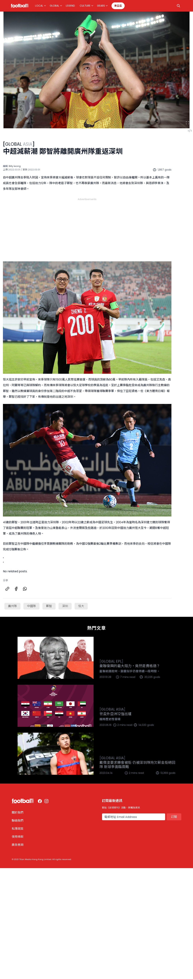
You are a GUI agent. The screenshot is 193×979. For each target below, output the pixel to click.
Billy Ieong (15, 166)
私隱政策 (17, 829)
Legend (70, 6)
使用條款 (17, 837)
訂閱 (174, 817)
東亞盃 (118, 6)
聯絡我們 (17, 820)
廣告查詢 (17, 845)
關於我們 (17, 812)
